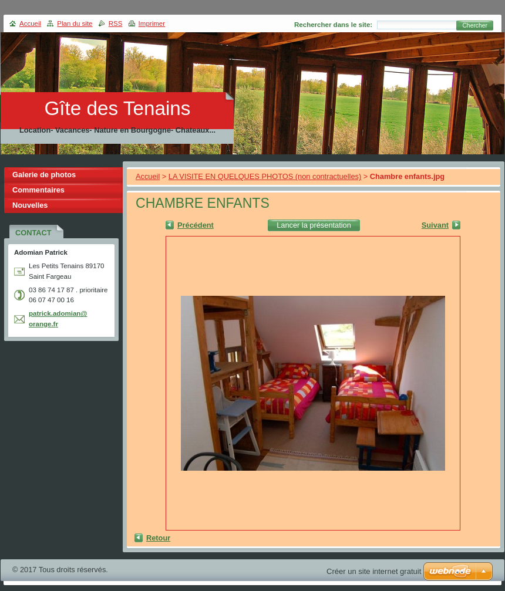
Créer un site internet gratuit (373, 571)
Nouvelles (30, 205)
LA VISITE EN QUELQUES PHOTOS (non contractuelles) (265, 176)
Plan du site (74, 23)
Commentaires (38, 189)
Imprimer (152, 23)
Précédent (195, 225)
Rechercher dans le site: (333, 24)
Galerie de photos (44, 174)
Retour (158, 537)
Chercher (474, 25)
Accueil (148, 176)
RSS (116, 23)
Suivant (435, 225)
